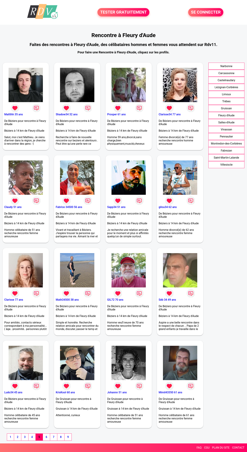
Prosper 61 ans (116, 114)
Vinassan (226, 129)
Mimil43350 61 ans (170, 392)
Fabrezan (226, 150)
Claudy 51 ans (13, 207)
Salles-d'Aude (226, 122)
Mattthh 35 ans (13, 114)
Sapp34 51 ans (116, 207)
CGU (207, 447)
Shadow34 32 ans (67, 114)
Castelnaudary (226, 80)
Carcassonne (226, 73)
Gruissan (226, 108)
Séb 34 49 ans (167, 299)
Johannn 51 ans (117, 392)
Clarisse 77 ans (13, 299)
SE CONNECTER (206, 12)
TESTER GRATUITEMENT (123, 12)
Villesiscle (226, 164)
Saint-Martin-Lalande (226, 157)
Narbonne (226, 66)
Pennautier (226, 136)
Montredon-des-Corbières (226, 143)
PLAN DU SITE (221, 447)
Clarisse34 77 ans (170, 114)
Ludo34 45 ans (13, 392)
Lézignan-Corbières (226, 87)
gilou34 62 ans (168, 207)
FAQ (199, 447)
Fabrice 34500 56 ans (69, 207)
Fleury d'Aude (226, 115)
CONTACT (238, 447)
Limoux (226, 94)
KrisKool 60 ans (65, 392)
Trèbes (226, 101)
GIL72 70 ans (115, 299)
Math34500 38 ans (67, 299)
